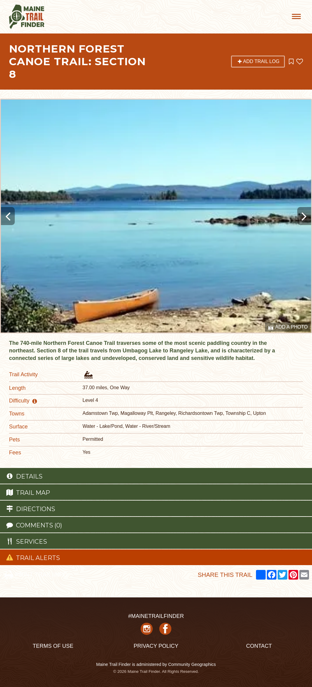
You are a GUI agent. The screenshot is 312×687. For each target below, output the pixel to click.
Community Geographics (192, 664)
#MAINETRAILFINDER (156, 616)
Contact (259, 646)
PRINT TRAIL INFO (35, 574)
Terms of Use (53, 646)
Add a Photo (288, 327)
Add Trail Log (258, 61)
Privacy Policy (156, 646)
